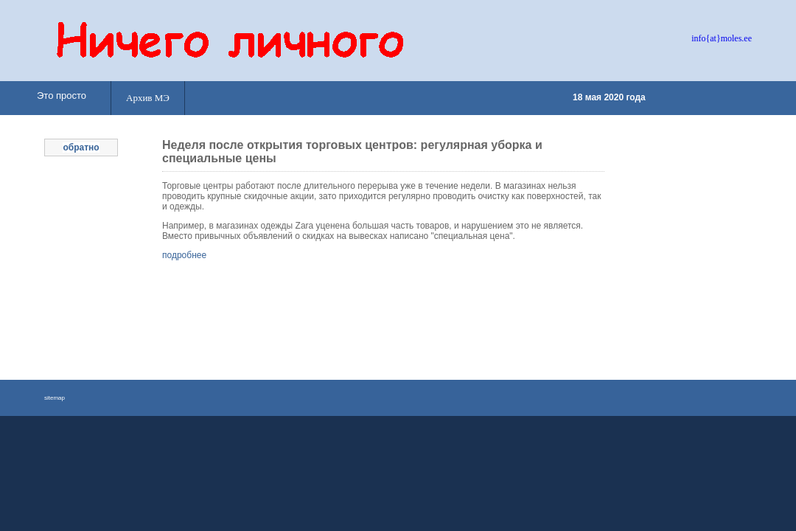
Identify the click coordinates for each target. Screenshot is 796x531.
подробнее (184, 255)
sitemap (54, 398)
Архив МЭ (148, 97)
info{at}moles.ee (721, 38)
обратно (81, 147)
